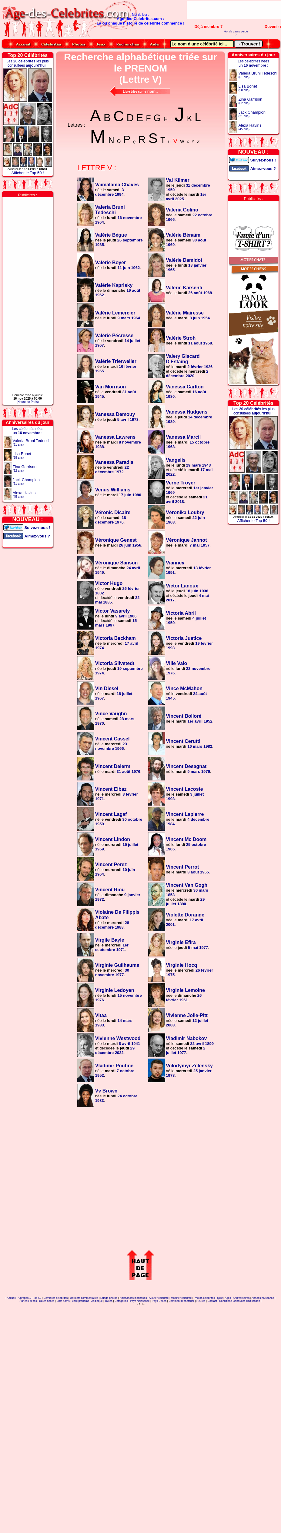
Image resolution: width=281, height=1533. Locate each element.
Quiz (220, 1297)
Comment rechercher (181, 1300)
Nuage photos (108, 1297)
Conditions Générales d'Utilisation (239, 1300)
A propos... (24, 1297)
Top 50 (37, 1297)
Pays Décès (159, 1300)
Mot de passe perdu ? (236, 33)
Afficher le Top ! (27, 173)
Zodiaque (97, 1300)
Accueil (11, 1297)
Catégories (121, 1300)
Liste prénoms (80, 1300)
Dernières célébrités (55, 1297)
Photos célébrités (204, 1297)
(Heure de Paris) (27, 402)
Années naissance (263, 1297)
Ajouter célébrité (159, 1297)
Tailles (108, 1300)
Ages (228, 1297)
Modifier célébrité (181, 1297)
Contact (212, 1300)
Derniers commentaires (84, 1297)
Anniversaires (241, 1297)
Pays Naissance (140, 1300)
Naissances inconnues (133, 1297)
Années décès (28, 1300)
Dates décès (46, 1300)
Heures (200, 1300)
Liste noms (63, 1300)
